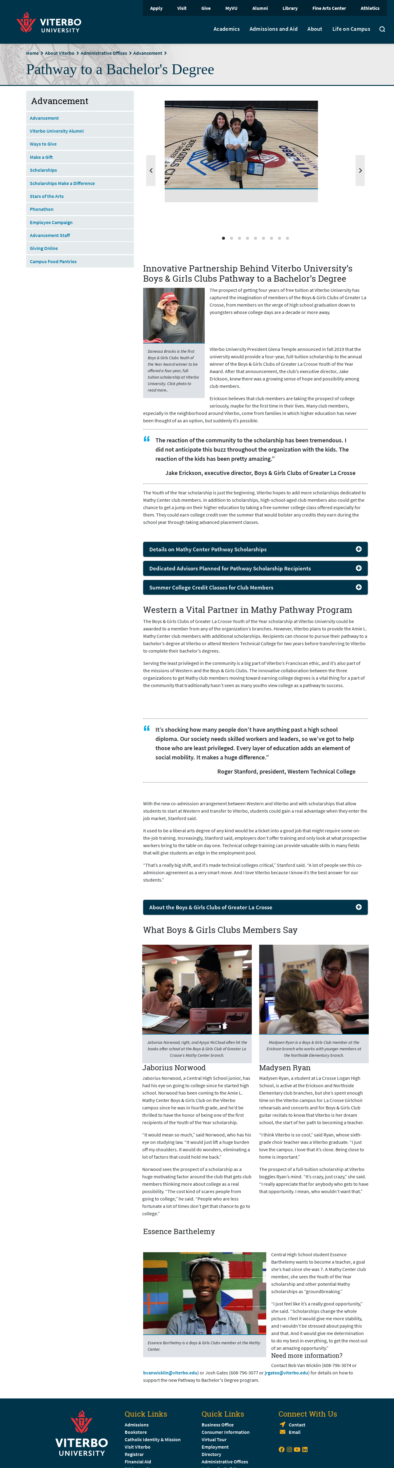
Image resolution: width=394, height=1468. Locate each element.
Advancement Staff (50, 235)
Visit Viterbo (138, 1447)
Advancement (147, 53)
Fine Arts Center (329, 8)
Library (290, 8)
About (315, 29)
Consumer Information (226, 1432)
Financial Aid (138, 1461)
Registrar (134, 1454)
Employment (215, 1447)
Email (294, 1432)
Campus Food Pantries (53, 261)
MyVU (231, 8)
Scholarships (43, 170)
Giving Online (44, 248)
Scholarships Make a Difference (62, 183)
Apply (156, 8)
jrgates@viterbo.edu (286, 1372)
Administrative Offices (104, 53)
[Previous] (150, 170)
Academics (227, 29)
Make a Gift (41, 157)
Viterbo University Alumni (57, 131)
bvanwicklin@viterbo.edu (170, 1372)
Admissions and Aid (274, 29)
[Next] (360, 170)
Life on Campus (351, 29)
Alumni (260, 8)
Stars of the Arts (47, 196)
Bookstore (136, 1432)
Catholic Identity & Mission (153, 1439)
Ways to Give (43, 144)
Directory (212, 1454)
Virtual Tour (214, 1439)
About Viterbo (59, 53)
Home (32, 53)
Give (206, 8)
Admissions (137, 1425)
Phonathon (42, 209)
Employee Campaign (51, 222)
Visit (182, 8)
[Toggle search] (382, 30)
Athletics (370, 8)
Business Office (218, 1425)
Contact (297, 1425)
